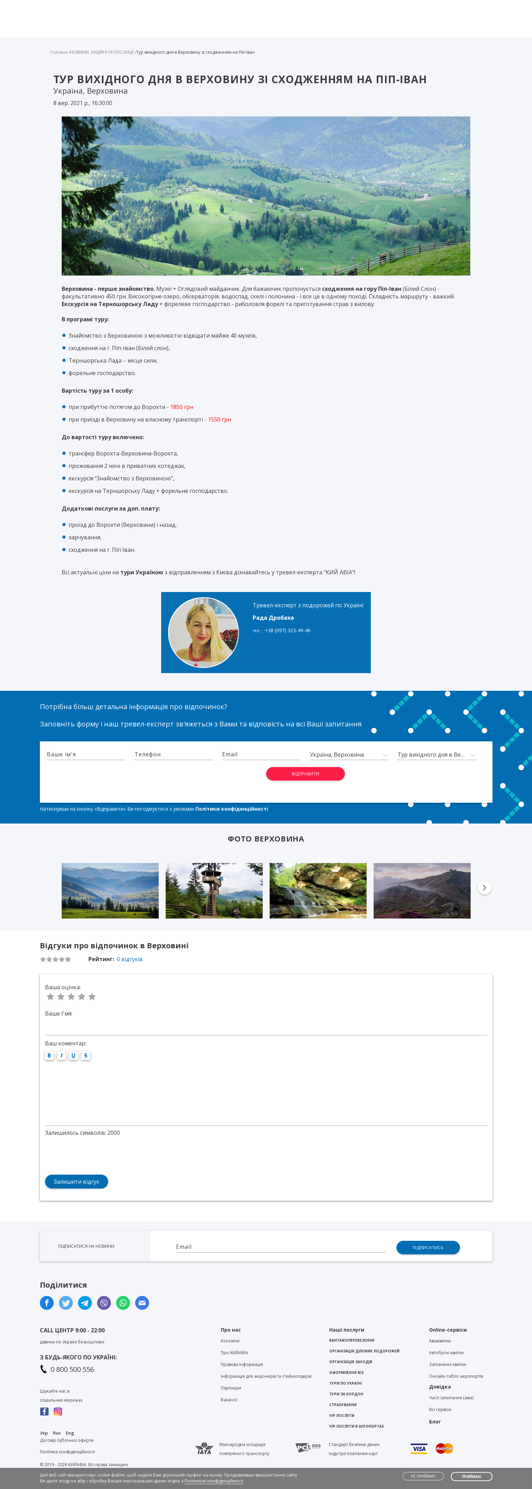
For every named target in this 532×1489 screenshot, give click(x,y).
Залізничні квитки (447, 1364)
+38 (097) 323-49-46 (288, 630)
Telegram (266, 7)
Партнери (231, 1388)
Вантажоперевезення (351, 1340)
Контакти (350, 6)
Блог (379, 6)
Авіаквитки (440, 1341)
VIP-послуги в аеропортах (356, 1426)
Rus (57, 1433)
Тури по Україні (345, 1383)
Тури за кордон (346, 1394)
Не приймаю (423, 1476)
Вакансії (229, 1400)
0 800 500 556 (72, 1369)
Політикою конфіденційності (213, 1481)
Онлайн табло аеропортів (456, 1376)
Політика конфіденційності (67, 1452)
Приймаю (471, 1476)
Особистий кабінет (464, 6)
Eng (70, 1433)
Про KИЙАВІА (234, 1353)
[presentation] (231, 780)
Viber (254, 7)
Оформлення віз (346, 1372)
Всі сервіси (440, 1409)
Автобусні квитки (446, 1353)
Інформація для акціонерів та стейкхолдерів (266, 1376)
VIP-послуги (341, 1415)
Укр (44, 1433)
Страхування (343, 1404)
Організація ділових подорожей (364, 1351)
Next (484, 888)
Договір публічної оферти (67, 1440)
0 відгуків (130, 959)
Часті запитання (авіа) (451, 1398)
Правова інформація (242, 1364)
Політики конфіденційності (231, 809)
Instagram (58, 1412)
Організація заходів (350, 1361)
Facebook (44, 1412)
